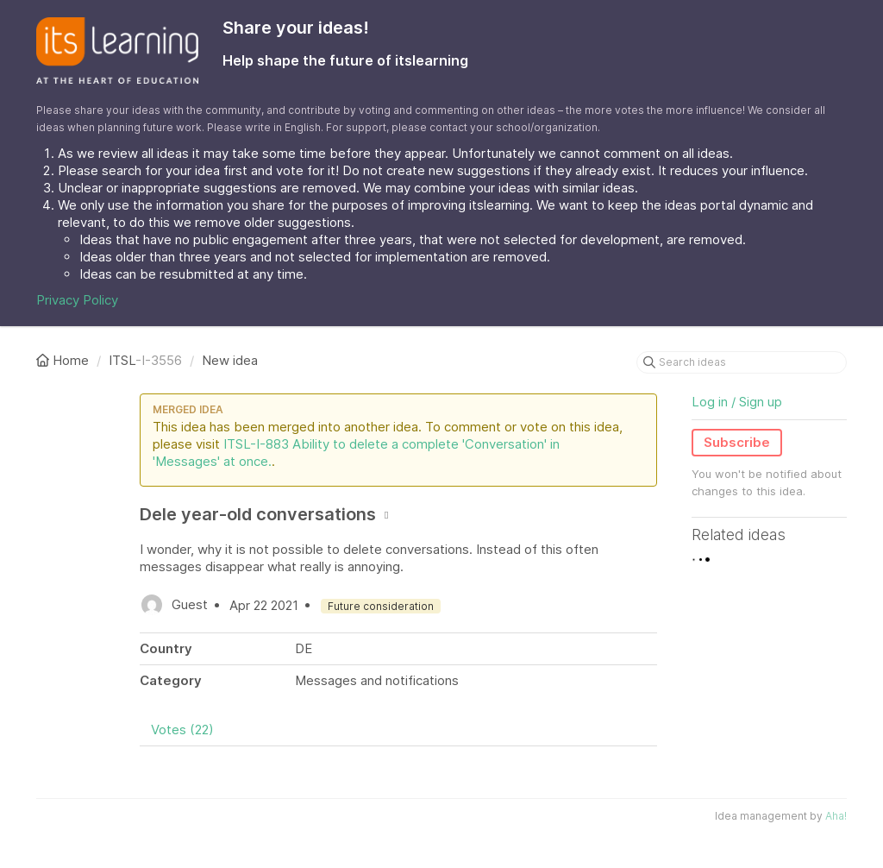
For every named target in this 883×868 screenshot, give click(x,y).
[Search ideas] (741, 362)
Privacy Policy (77, 300)
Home (64, 360)
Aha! (836, 815)
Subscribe (737, 442)
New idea (230, 360)
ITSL (122, 360)
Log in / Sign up (737, 401)
